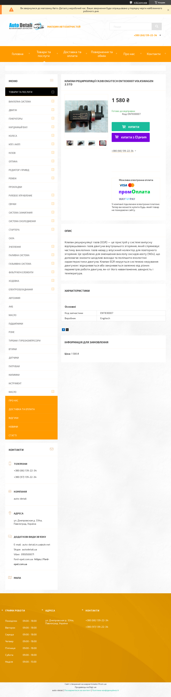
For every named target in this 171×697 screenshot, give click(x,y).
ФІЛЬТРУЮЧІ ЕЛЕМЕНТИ (21, 272)
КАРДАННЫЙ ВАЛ (18, 127)
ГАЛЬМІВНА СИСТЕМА (20, 263)
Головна (17, 54)
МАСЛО (12, 315)
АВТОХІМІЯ (14, 298)
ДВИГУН (13, 110)
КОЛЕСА (13, 135)
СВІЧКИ (12, 204)
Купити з (134, 137)
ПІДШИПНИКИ (16, 323)
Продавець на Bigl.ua (85, 687)
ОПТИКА (13, 161)
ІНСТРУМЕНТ (15, 383)
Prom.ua (102, 684)
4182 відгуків (140, 2)
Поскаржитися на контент (78, 690)
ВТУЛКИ (13, 349)
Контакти (154, 54)
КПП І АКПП (14, 144)
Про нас (129, 54)
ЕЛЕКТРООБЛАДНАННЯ (21, 289)
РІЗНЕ (11, 332)
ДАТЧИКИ (14, 357)
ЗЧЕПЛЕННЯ (15, 246)
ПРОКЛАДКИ (15, 187)
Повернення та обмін (102, 54)
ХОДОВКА (14, 281)
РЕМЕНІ (12, 178)
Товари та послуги (44, 54)
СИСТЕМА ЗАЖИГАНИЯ (20, 212)
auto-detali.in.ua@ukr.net (36, 544)
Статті (13, 435)
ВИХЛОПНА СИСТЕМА (20, 101)
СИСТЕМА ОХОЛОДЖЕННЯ (22, 221)
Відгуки (13, 417)
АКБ (11, 306)
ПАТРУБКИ (14, 366)
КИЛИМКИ (14, 374)
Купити (133, 127)
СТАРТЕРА (14, 229)
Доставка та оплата (72, 54)
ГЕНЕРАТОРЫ (16, 118)
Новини (13, 426)
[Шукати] (157, 26)
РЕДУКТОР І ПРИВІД (19, 170)
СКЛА (11, 238)
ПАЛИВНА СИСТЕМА (19, 255)
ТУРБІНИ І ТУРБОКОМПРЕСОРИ (24, 340)
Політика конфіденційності (105, 690)
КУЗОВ (12, 153)
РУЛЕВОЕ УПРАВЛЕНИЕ (20, 195)
